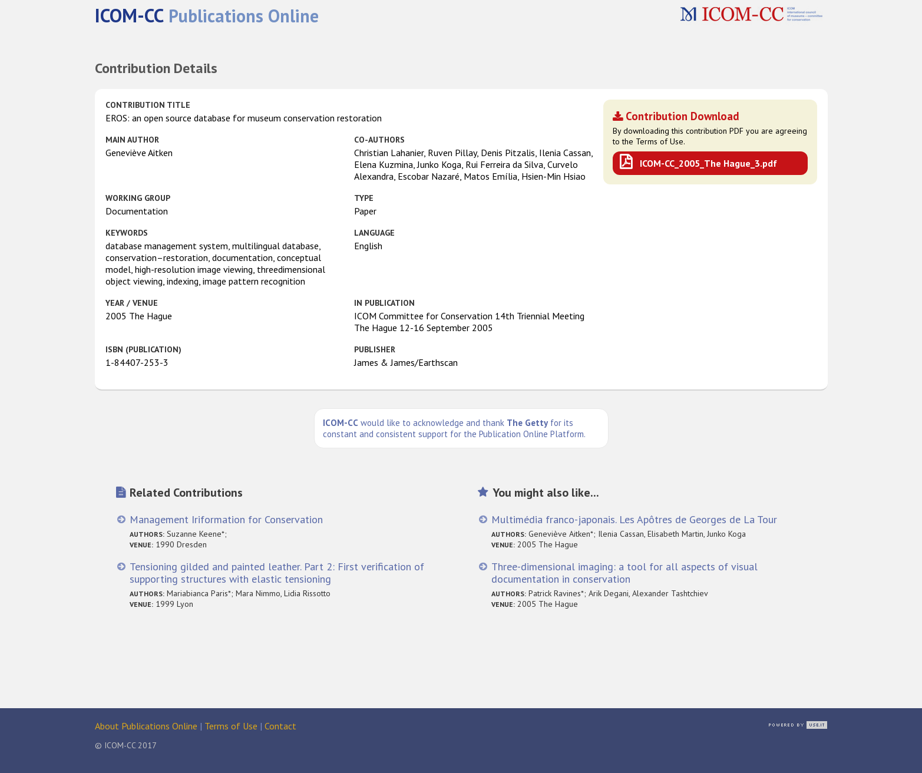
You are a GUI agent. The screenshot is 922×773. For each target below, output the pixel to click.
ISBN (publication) (143, 349)
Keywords (126, 232)
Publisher (374, 349)
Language (374, 232)
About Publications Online (146, 726)
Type (364, 198)
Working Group (137, 198)
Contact (280, 726)
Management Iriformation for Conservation (226, 519)
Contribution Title (147, 105)
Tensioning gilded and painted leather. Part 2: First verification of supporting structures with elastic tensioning (277, 572)
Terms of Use (230, 726)
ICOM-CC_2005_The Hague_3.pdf (708, 163)
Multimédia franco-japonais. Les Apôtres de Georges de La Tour (634, 519)
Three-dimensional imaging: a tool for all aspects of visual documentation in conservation (624, 572)
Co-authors (379, 139)
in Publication (384, 303)
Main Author (132, 139)
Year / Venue (131, 303)
